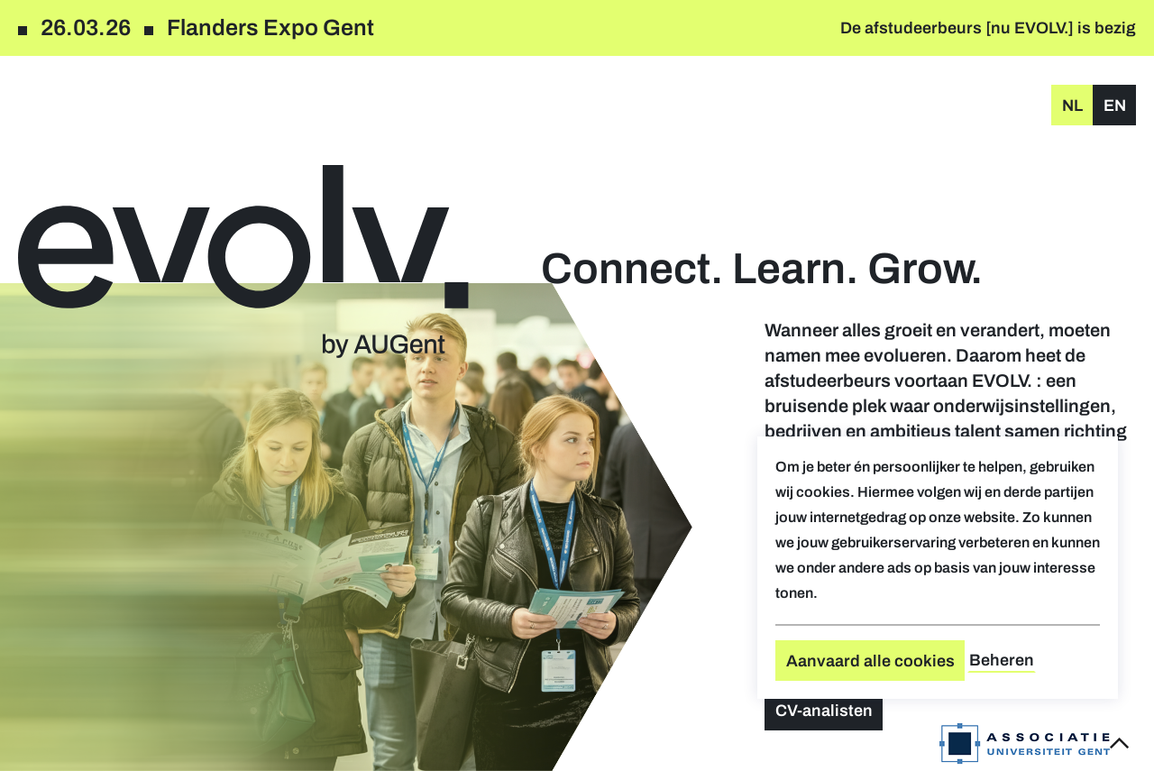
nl (1072, 105)
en (1115, 105)
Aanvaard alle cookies (870, 661)
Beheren (1001, 660)
